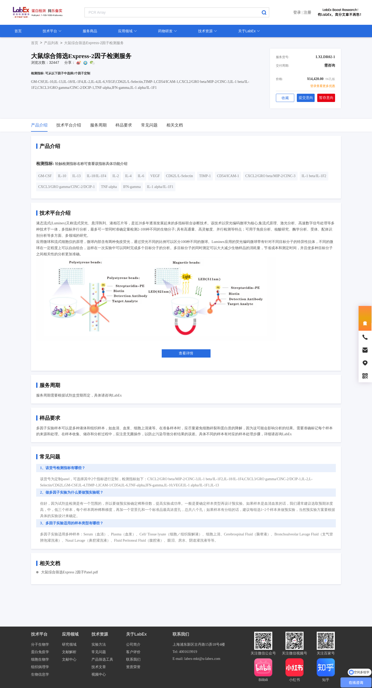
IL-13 (76, 176)
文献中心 (69, 659)
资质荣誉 (133, 667)
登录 (297, 12)
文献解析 (69, 652)
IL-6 (141, 176)
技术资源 (207, 31)
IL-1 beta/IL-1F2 (314, 176)
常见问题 (98, 652)
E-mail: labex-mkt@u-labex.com (196, 659)
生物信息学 (40, 674)
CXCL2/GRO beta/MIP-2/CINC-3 (270, 176)
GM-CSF (45, 176)
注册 (307, 12)
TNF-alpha (109, 187)
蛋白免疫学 (40, 652)
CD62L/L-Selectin (179, 176)
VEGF (155, 176)
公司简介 (133, 644)
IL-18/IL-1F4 (96, 176)
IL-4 (128, 176)
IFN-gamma (132, 187)
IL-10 (62, 176)
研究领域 (69, 644)
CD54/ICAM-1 (228, 176)
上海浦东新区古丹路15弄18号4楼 (199, 644)
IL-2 (115, 176)
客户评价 (133, 652)
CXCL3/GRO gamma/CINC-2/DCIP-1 (66, 187)
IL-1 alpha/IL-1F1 (160, 187)
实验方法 (98, 644)
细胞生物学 (40, 659)
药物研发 (167, 31)
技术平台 (52, 31)
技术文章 (98, 667)
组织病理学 (40, 667)
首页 (18, 31)
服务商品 (90, 31)
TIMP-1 (205, 176)
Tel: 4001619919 (185, 652)
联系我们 (133, 659)
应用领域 (127, 31)
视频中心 (98, 674)
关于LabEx (249, 31)
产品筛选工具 (102, 659)
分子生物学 (40, 644)
